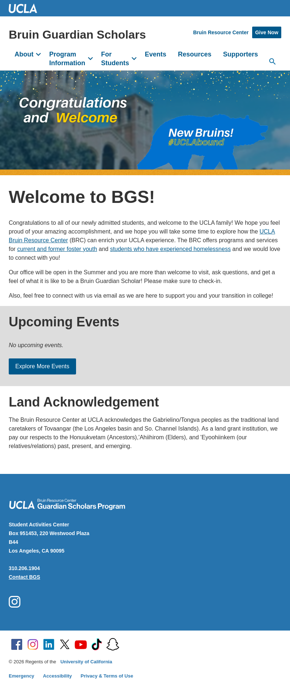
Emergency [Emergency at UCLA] (21, 676)
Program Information (67, 59)
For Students (115, 59)
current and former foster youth (57, 249)
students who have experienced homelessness (170, 249)
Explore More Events (42, 366)
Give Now (266, 32)
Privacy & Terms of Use (107, 676)
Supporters (240, 54)
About (24, 54)
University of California (86, 661)
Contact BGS (24, 577)
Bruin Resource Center (221, 32)
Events (155, 54)
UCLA (26, 8)
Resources (194, 54)
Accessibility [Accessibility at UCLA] (57, 676)
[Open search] (272, 61)
